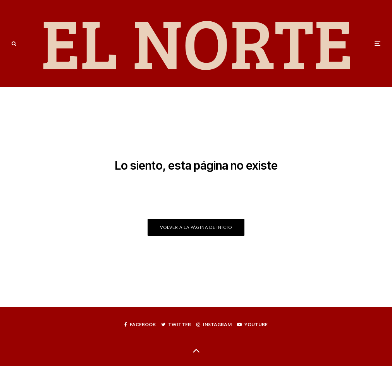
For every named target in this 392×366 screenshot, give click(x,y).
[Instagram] (214, 324)
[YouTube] (252, 324)
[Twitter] (176, 324)
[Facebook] (140, 324)
